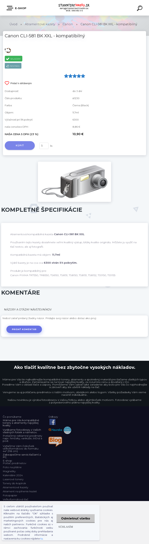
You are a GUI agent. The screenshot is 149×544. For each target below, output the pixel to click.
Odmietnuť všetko (75, 518)
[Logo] (74, 8)
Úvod (13, 24)
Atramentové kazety (40, 24)
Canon (68, 24)
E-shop (16, 8)
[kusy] (44, 146)
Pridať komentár (24, 329)
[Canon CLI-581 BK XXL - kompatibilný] (74, 163)
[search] (140, 9)
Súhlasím (65, 526)
